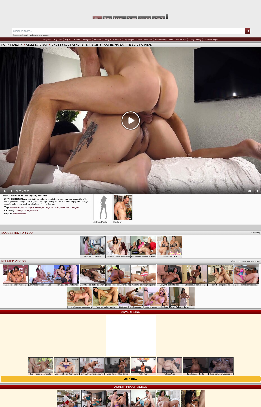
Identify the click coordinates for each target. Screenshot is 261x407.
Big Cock (58, 40)
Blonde (77, 40)
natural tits (15, 207)
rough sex (49, 207)
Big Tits (68, 40)
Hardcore (148, 40)
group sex (46, 35)
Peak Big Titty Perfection (35, 195)
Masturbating (160, 40)
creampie (39, 207)
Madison (34, 210)
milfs (57, 207)
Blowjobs (87, 40)
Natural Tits (181, 40)
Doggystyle (129, 40)
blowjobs (75, 207)
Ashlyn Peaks (23, 210)
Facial (139, 40)
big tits (31, 207)
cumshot (31, 35)
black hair (65, 207)
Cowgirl (107, 40)
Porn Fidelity (12, 44)
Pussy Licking (195, 40)
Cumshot (117, 40)
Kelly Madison (37, 44)
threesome (38, 35)
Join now (130, 379)
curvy (24, 207)
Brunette (97, 40)
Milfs (171, 40)
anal (26, 35)
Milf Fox (130, 7)
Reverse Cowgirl (211, 40)
